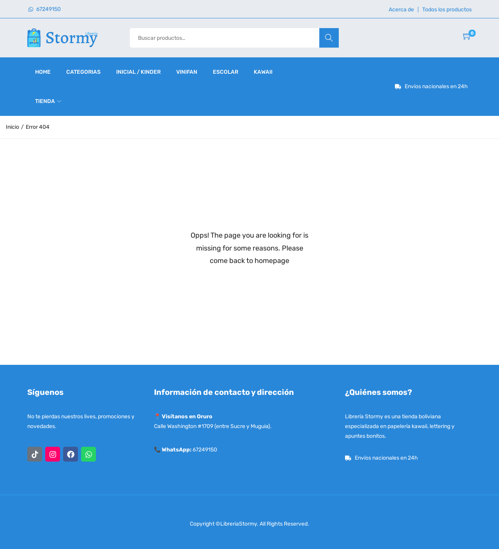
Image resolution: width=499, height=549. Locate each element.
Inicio (12, 127)
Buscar (329, 37)
